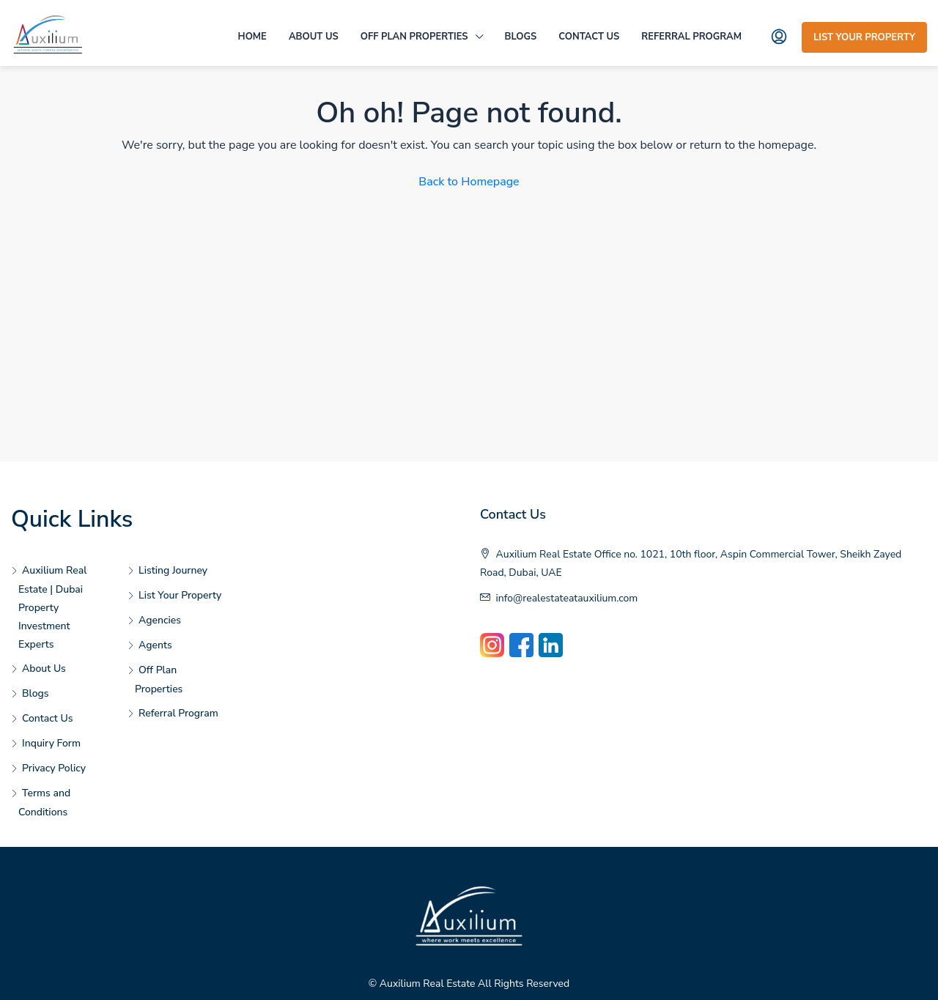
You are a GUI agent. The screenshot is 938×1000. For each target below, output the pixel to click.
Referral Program (691, 36)
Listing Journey (173, 570)
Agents (155, 645)
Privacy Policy (54, 768)
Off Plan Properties (414, 36)
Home (252, 36)
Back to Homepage (468, 182)
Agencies (160, 620)
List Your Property (864, 37)
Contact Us (588, 36)
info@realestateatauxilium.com (567, 598)
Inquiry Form (51, 743)
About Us (314, 36)
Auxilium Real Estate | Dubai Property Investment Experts (52, 607)
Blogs (521, 36)
